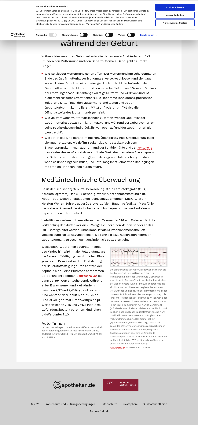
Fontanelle (145, 148)
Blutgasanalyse (87, 276)
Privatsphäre (130, 404)
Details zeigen (147, 34)
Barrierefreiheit (99, 411)
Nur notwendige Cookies (175, 22)
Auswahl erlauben (175, 14)
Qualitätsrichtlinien (155, 404)
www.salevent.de (117, 347)
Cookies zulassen (175, 7)
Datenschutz (109, 404)
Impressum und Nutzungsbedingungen (70, 404)
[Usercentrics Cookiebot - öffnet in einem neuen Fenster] (18, 34)
